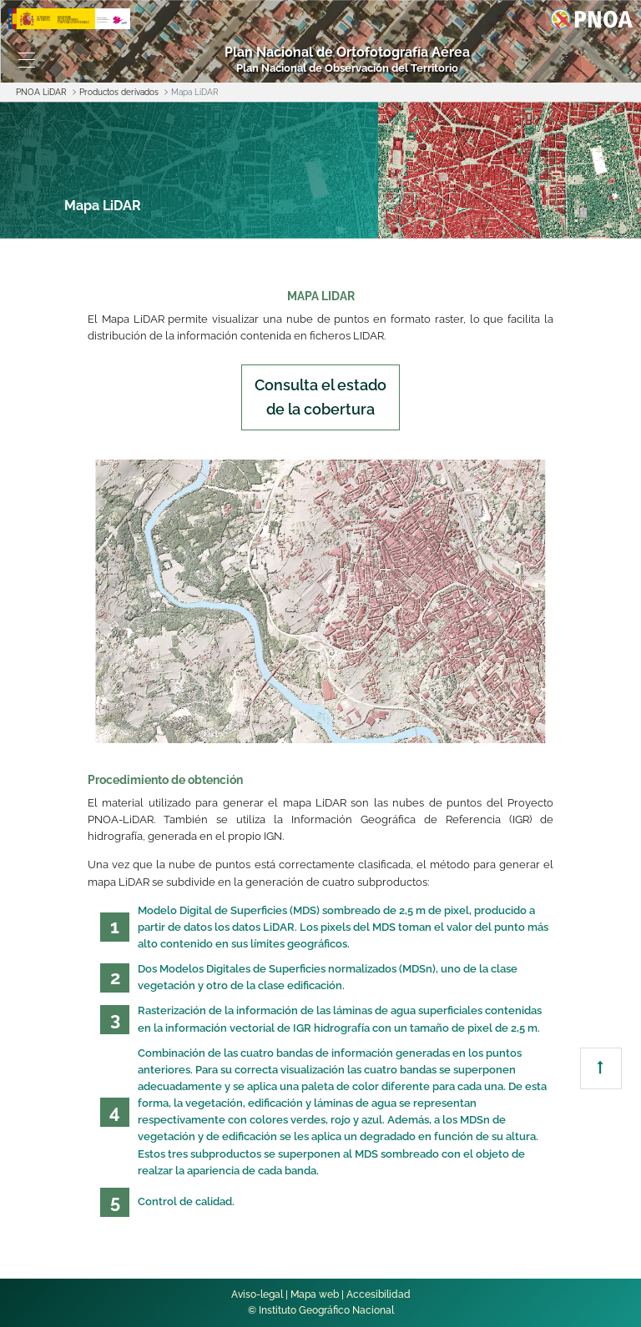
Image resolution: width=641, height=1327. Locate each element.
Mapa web (314, 1294)
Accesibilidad (378, 1294)
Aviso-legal (257, 1294)
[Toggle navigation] (26, 60)
